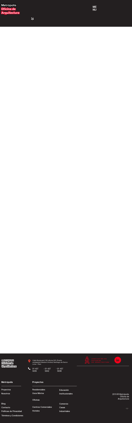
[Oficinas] (41, 400)
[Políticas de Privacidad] (11, 412)
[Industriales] (67, 412)
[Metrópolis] (10, 382)
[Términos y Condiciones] (12, 416)
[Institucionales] (67, 394)
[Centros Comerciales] (42, 407)
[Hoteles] (41, 411)
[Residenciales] (41, 390)
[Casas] (67, 408)
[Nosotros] (10, 394)
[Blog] (10, 404)
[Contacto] (10, 408)
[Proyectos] (10, 390)
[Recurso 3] (117, 360)
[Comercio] (67, 404)
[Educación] (67, 390)
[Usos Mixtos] (41, 394)
